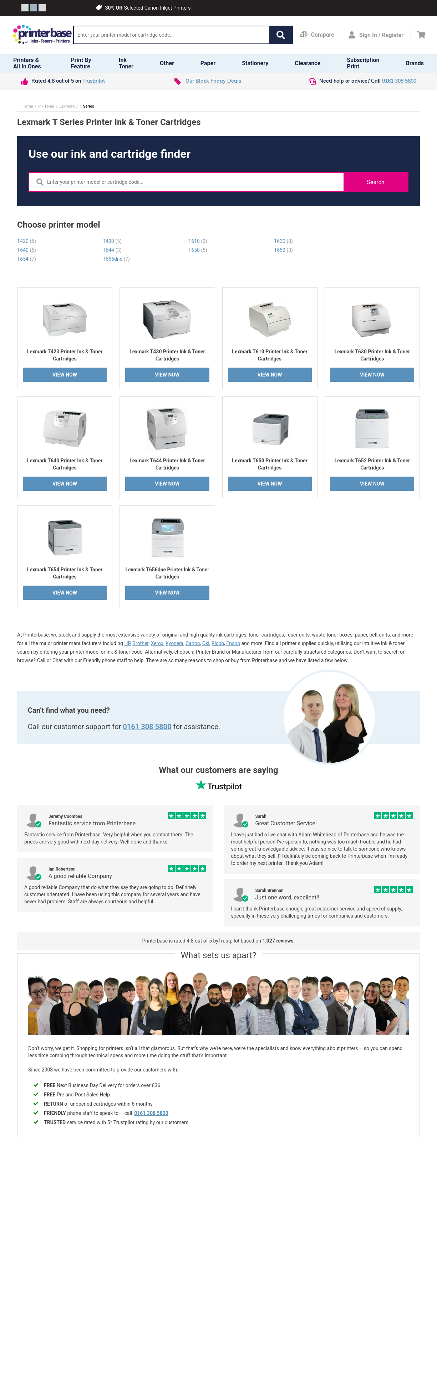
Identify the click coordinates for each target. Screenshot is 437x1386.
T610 (197, 241)
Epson (233, 643)
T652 (283, 250)
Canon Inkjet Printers (167, 8)
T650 (197, 250)
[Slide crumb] (25, 7)
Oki (205, 643)
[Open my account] (375, 34)
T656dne (116, 259)
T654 (26, 259)
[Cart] (421, 35)
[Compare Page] (316, 35)
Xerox (157, 643)
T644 (112, 250)
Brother (140, 643)
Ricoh (218, 643)
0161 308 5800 (399, 81)
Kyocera (174, 643)
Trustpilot (93, 81)
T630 (283, 241)
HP (127, 643)
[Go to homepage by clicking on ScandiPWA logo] (42, 35)
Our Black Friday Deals (213, 81)
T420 (26, 241)
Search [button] (375, 182)
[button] (280, 34)
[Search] (171, 34)
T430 (112, 241)
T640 (26, 250)
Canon (193, 643)
